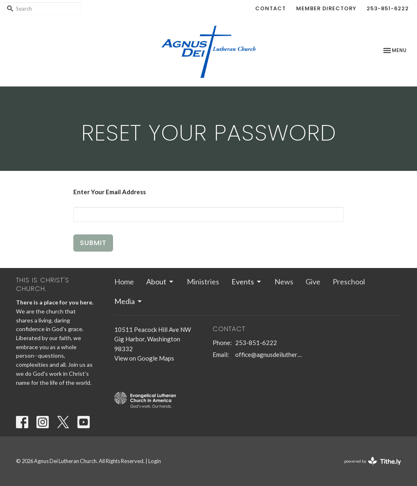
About (160, 281)
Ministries (203, 281)
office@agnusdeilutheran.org (269, 354)
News (283, 281)
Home (124, 281)
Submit (93, 243)
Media (128, 301)
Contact (270, 8)
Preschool (349, 281)
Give (313, 281)
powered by (372, 461)
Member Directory (326, 8)
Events (246, 281)
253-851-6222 (388, 8)
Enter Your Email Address (109, 191)
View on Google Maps (144, 358)
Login (154, 461)
